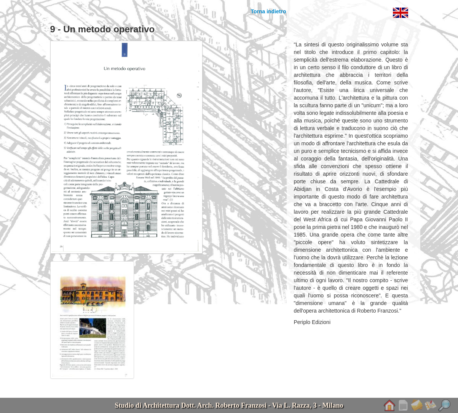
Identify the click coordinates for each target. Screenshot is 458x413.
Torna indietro (268, 11)
